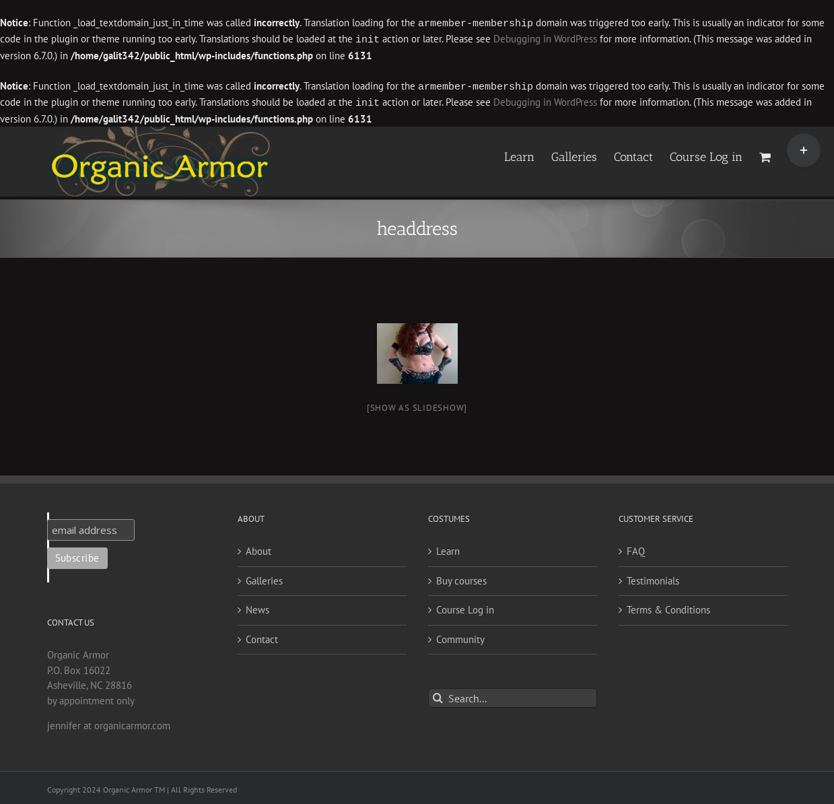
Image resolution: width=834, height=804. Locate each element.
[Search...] (512, 695)
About (258, 548)
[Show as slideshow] (417, 405)
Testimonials (653, 578)
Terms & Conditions (668, 607)
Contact (262, 636)
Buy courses (461, 578)
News (257, 607)
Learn (448, 548)
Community (460, 636)
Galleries (264, 578)
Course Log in (465, 607)
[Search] (438, 695)
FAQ (636, 548)
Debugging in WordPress (545, 38)
